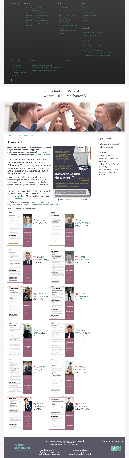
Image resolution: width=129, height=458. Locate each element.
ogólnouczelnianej (14, 198)
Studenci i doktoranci (106, 147)
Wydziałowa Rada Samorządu (109, 144)
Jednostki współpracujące (107, 155)
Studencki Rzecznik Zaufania (109, 164)
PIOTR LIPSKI (43, 220)
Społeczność (105, 138)
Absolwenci (103, 153)
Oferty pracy (103, 161)
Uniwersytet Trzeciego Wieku (109, 158)
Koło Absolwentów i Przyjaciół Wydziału (109, 173)
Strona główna (15, 136)
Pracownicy (103, 150)
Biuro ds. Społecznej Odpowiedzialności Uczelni (108, 168)
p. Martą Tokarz (43, 154)
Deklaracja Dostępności (111, 441)
